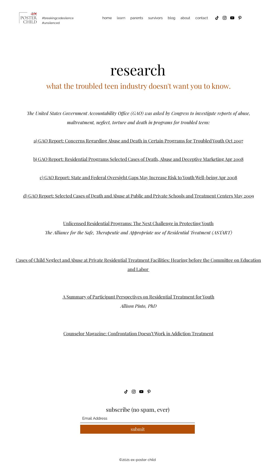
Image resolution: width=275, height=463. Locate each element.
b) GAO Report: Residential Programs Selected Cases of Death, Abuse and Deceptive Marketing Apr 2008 (138, 159)
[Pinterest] (239, 17)
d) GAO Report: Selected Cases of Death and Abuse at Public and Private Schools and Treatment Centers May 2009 (138, 196)
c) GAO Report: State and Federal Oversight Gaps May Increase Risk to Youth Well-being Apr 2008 (138, 177)
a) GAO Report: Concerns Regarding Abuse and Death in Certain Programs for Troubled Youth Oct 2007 (138, 141)
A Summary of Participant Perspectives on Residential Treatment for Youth (138, 297)
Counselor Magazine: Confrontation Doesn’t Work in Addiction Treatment (138, 333)
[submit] (137, 429)
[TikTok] (216, 17)
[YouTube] (232, 17)
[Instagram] (224, 17)
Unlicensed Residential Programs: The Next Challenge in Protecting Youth (138, 223)
